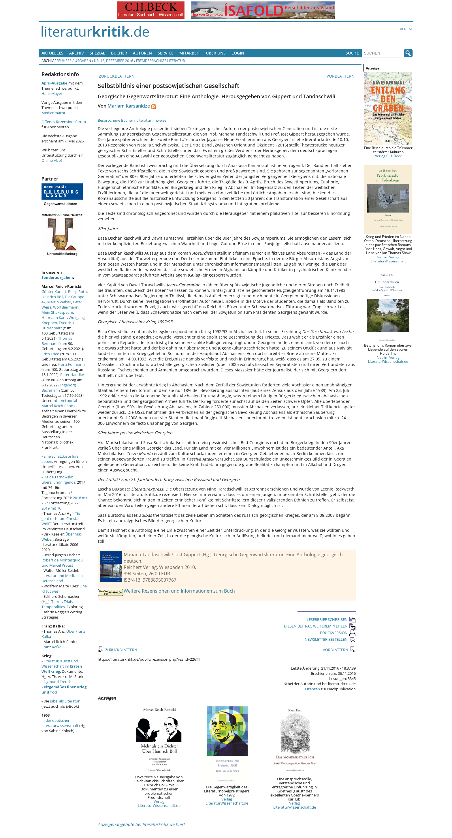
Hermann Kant (54, 317)
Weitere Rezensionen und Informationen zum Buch (179, 591)
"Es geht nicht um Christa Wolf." (61, 518)
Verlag (406, 28)
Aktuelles (52, 53)
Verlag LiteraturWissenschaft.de (159, 803)
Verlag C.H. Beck (388, 155)
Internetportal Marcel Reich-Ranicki (59, 403)
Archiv (76, 53)
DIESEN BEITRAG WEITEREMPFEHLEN (320, 626)
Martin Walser (59, 302)
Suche (352, 53)
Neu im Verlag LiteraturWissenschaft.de (388, 359)
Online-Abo (51, 160)
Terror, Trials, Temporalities (58, 604)
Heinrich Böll (52, 296)
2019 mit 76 (51, 508)
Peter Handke (72, 374)
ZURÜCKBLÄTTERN (116, 76)
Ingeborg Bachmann (59, 387)
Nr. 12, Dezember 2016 (113, 60)
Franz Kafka (51, 646)
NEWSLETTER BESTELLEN (330, 639)
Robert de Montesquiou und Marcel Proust (62, 562)
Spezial (97, 53)
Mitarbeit (189, 53)
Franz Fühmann (71, 364)
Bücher (119, 53)
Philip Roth (77, 291)
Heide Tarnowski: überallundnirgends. (59, 479)
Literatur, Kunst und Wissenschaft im (62, 666)
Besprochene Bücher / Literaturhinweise (132, 120)
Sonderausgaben (57, 277)
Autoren (142, 53)
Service (166, 53)
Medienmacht (53, 112)
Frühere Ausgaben (73, 60)
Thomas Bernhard (57, 341)
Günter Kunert (54, 291)
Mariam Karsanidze (129, 106)
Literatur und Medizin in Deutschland (62, 578)
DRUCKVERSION (338, 632)
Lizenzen (312, 689)
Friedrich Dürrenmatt (58, 325)
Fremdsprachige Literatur (160, 60)
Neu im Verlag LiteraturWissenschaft (388, 259)
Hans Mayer (52, 93)
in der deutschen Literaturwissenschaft (60, 723)
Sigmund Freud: (64, 687)
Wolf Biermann (65, 307)
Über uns (216, 53)
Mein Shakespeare (57, 312)
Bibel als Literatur (65, 701)
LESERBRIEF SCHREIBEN (331, 619)
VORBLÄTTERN (341, 76)
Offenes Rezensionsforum (64, 121)
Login (237, 53)
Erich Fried (50, 353)
